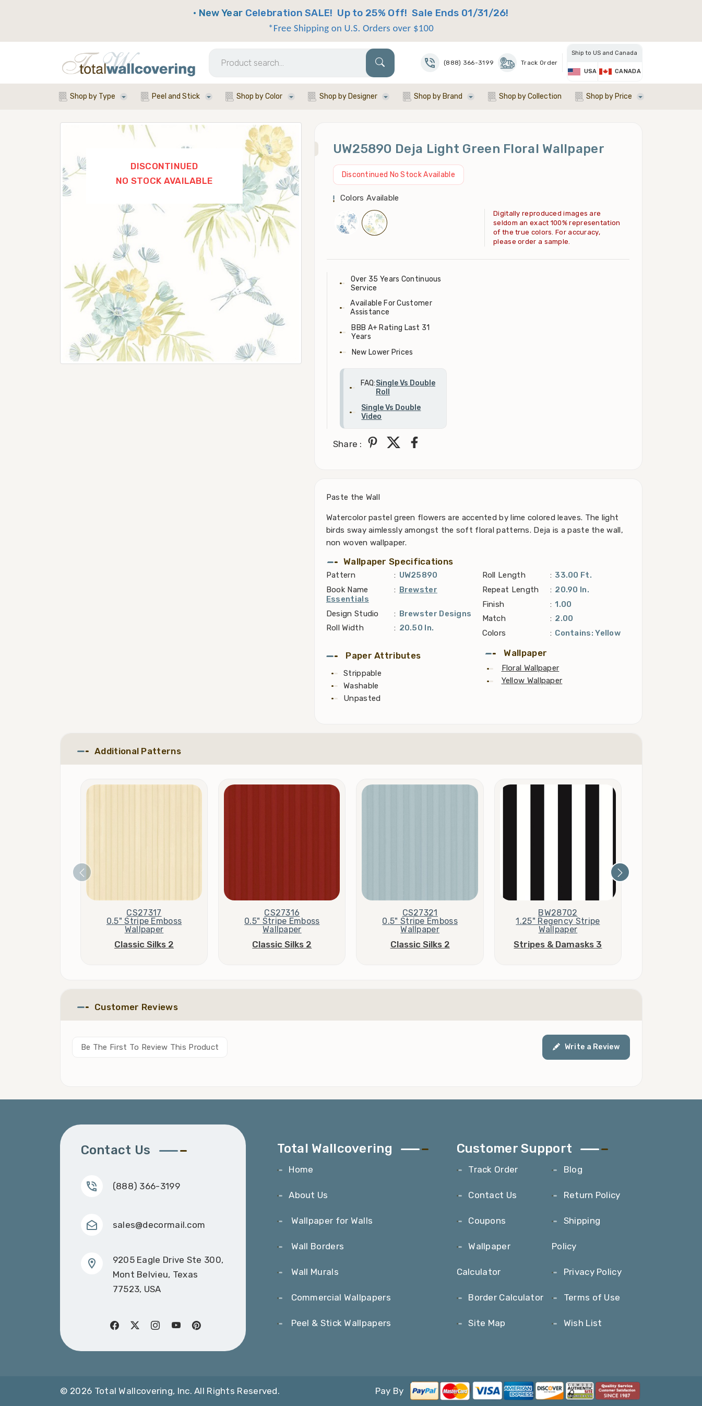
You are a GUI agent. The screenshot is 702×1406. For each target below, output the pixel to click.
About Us (308, 1195)
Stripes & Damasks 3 (558, 944)
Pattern (340, 575)
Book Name (347, 589)
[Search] (302, 63)
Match (494, 618)
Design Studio (352, 613)
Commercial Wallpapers (340, 1297)
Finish (493, 604)
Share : (347, 444)
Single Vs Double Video (391, 412)
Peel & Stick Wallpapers (340, 1323)
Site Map (486, 1323)
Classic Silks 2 (144, 944)
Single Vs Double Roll (405, 387)
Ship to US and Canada (604, 53)
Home (301, 1169)
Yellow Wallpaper (532, 680)
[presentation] (82, 872)
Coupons (487, 1220)
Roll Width (345, 627)
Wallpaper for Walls (331, 1220)
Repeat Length (510, 589)
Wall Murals (314, 1272)
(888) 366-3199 (146, 1186)
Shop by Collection (530, 96)
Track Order (527, 62)
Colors (494, 633)
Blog (573, 1169)
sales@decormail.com (159, 1225)
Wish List (583, 1323)
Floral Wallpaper (531, 668)
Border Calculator (505, 1297)
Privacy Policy (593, 1272)
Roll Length (504, 575)
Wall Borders (316, 1246)
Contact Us (492, 1195)
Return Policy (592, 1195)
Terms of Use (592, 1297)
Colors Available (369, 198)
